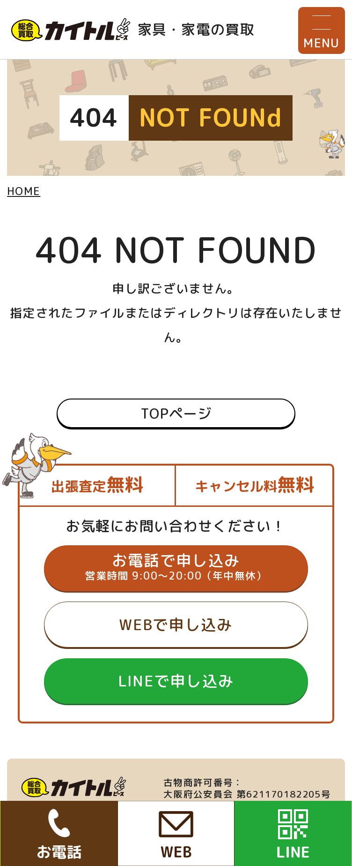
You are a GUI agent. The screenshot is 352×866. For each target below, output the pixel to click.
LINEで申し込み (176, 680)
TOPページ (176, 413)
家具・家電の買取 (133, 30)
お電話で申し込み (176, 566)
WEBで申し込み (176, 624)
